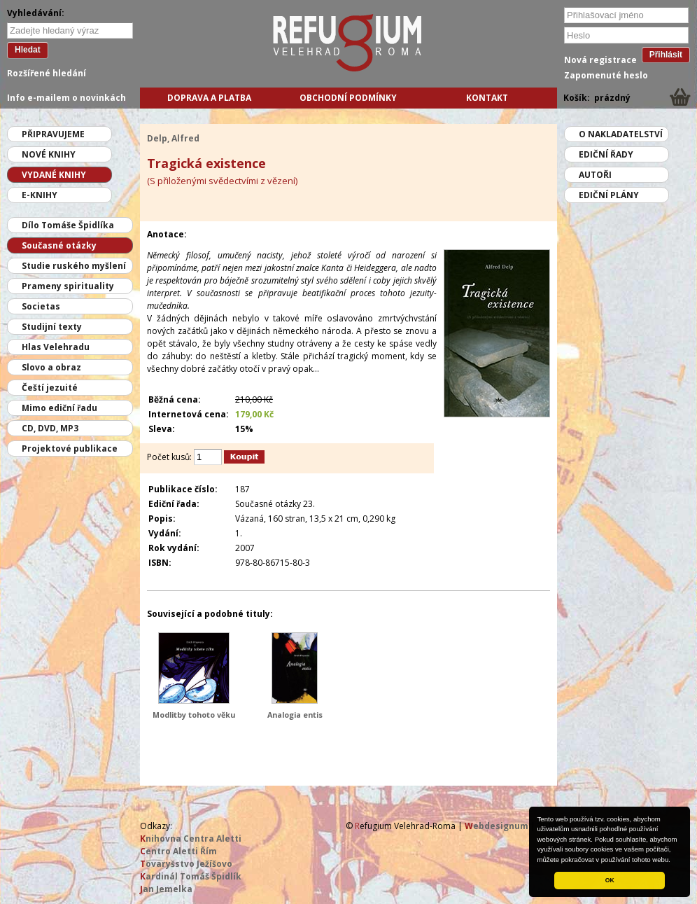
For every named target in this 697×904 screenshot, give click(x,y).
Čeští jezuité (50, 388)
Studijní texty (52, 327)
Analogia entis (295, 714)
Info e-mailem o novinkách (66, 98)
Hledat (28, 50)
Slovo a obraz (51, 367)
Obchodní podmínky (348, 98)
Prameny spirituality (68, 286)
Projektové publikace (70, 448)
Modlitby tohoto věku (194, 714)
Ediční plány (609, 195)
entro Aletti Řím (178, 851)
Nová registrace (600, 60)
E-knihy (39, 195)
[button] (674, 860)
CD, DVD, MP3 (50, 428)
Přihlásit (665, 55)
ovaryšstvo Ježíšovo (186, 864)
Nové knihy (49, 154)
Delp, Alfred (173, 138)
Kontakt (487, 98)
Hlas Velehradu (56, 347)
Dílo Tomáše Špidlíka (68, 225)
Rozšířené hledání (46, 73)
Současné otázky (59, 245)
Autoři (595, 175)
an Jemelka (166, 889)
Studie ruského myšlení (74, 266)
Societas (41, 306)
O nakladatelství (621, 134)
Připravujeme (53, 134)
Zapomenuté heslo (606, 75)
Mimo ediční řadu (59, 408)
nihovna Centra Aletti (190, 838)
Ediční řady (606, 154)
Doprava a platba (209, 98)
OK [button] (609, 880)
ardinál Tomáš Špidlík (190, 876)
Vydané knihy (54, 175)
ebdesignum (496, 826)
